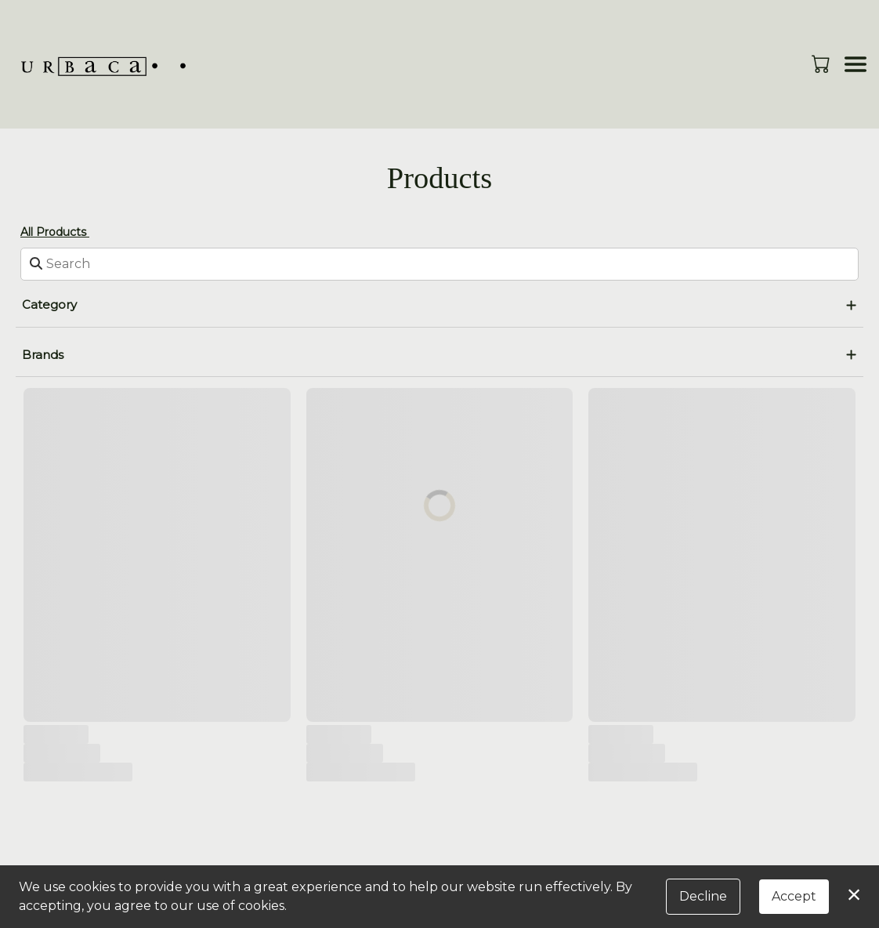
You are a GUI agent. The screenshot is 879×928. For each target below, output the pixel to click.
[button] (822, 63)
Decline (703, 896)
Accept (794, 896)
